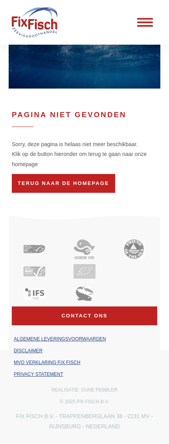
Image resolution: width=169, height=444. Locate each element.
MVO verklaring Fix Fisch (47, 362)
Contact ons (84, 316)
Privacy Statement (38, 374)
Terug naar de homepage (63, 183)
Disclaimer (28, 350)
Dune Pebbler (99, 390)
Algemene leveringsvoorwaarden (60, 339)
